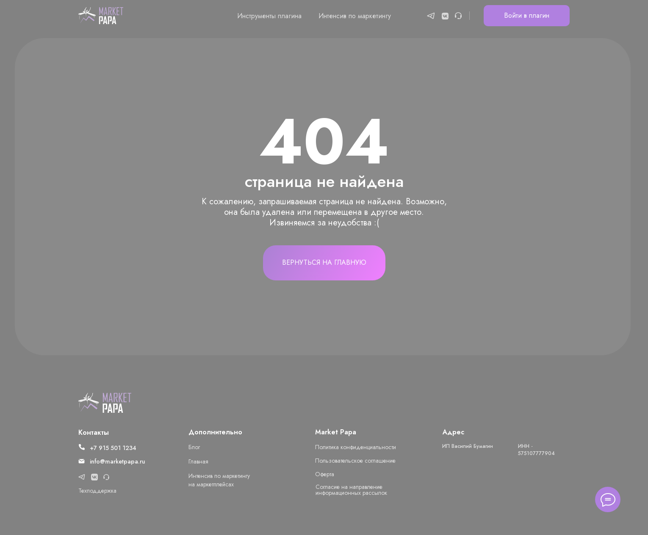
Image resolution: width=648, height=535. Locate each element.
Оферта (324, 474)
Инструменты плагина (269, 16)
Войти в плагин (526, 15)
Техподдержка (97, 490)
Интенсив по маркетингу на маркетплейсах (219, 480)
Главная (198, 461)
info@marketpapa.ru (117, 461)
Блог (194, 447)
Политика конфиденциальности (355, 447)
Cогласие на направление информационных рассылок (351, 490)
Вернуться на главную (324, 262)
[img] (104, 403)
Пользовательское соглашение (355, 460)
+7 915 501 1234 (113, 448)
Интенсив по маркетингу (354, 16)
